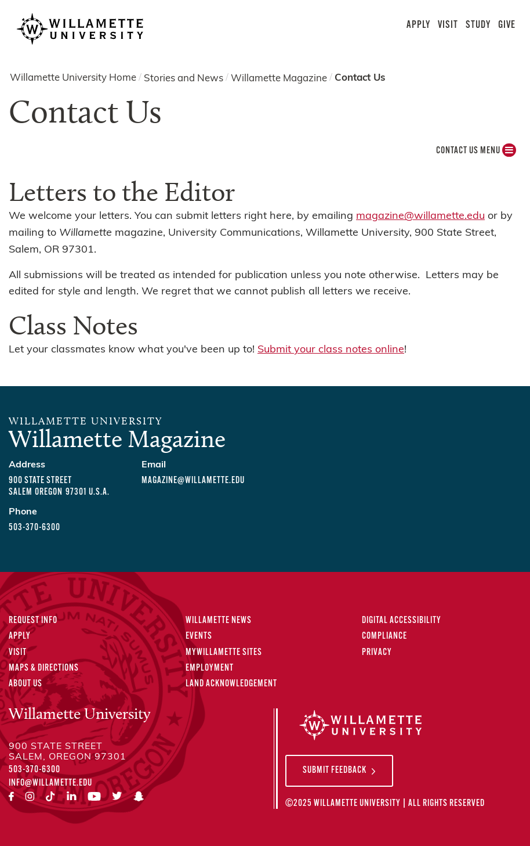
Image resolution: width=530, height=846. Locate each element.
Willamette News (219, 620)
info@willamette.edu (50, 783)
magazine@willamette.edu (420, 216)
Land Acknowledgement (231, 684)
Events (199, 636)
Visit (448, 25)
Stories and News (183, 78)
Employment (210, 668)
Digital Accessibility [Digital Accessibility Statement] (401, 620)
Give (507, 25)
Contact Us (360, 78)
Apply (418, 25)
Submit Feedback (334, 770)
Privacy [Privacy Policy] (377, 652)
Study (478, 25)
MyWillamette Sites (224, 652)
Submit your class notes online (330, 349)
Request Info (33, 620)
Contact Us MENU (476, 153)
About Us (25, 684)
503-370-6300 (34, 527)
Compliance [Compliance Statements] (384, 636)
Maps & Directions (44, 668)
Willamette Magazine (279, 78)
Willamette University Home (73, 78)
